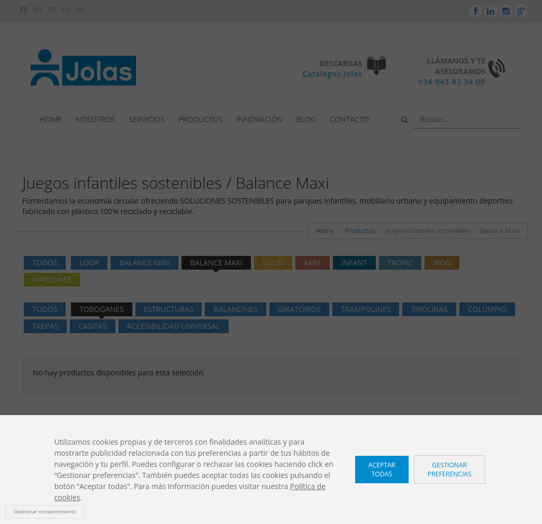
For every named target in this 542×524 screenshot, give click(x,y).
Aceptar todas (381, 470)
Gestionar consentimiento (45, 511)
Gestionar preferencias (450, 470)
